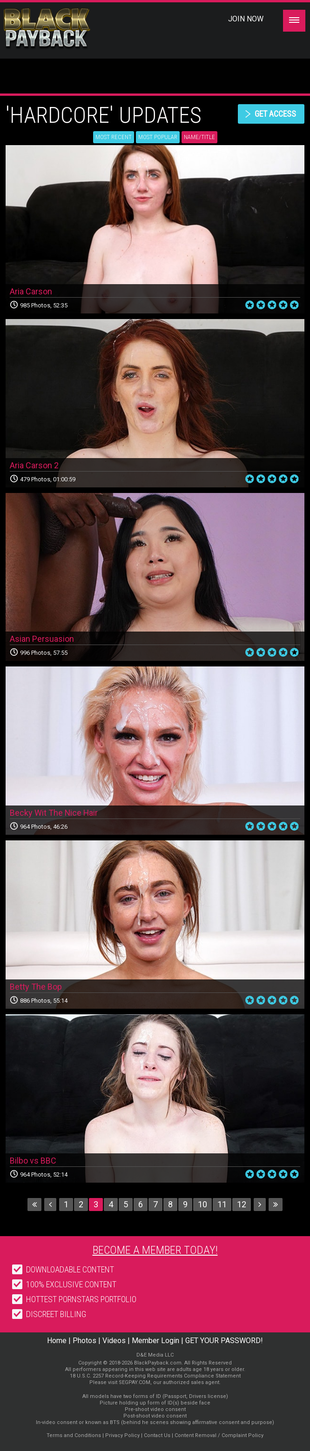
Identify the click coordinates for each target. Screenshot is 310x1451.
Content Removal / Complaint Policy (219, 1435)
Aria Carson (31, 291)
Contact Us (157, 1435)
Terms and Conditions (74, 1435)
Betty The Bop (36, 987)
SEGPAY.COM (134, 1382)
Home (57, 1340)
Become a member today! (155, 1250)
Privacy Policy (122, 1435)
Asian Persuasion (42, 639)
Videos (114, 1340)
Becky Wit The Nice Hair (54, 813)
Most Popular (157, 136)
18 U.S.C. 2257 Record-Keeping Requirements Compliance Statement (155, 1376)
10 (202, 1204)
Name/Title (199, 136)
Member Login (155, 1340)
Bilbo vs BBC (33, 1160)
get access (275, 114)
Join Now (245, 18)
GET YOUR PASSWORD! (224, 1340)
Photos (84, 1340)
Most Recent (113, 136)
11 (222, 1204)
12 (241, 1204)
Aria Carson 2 (34, 465)
